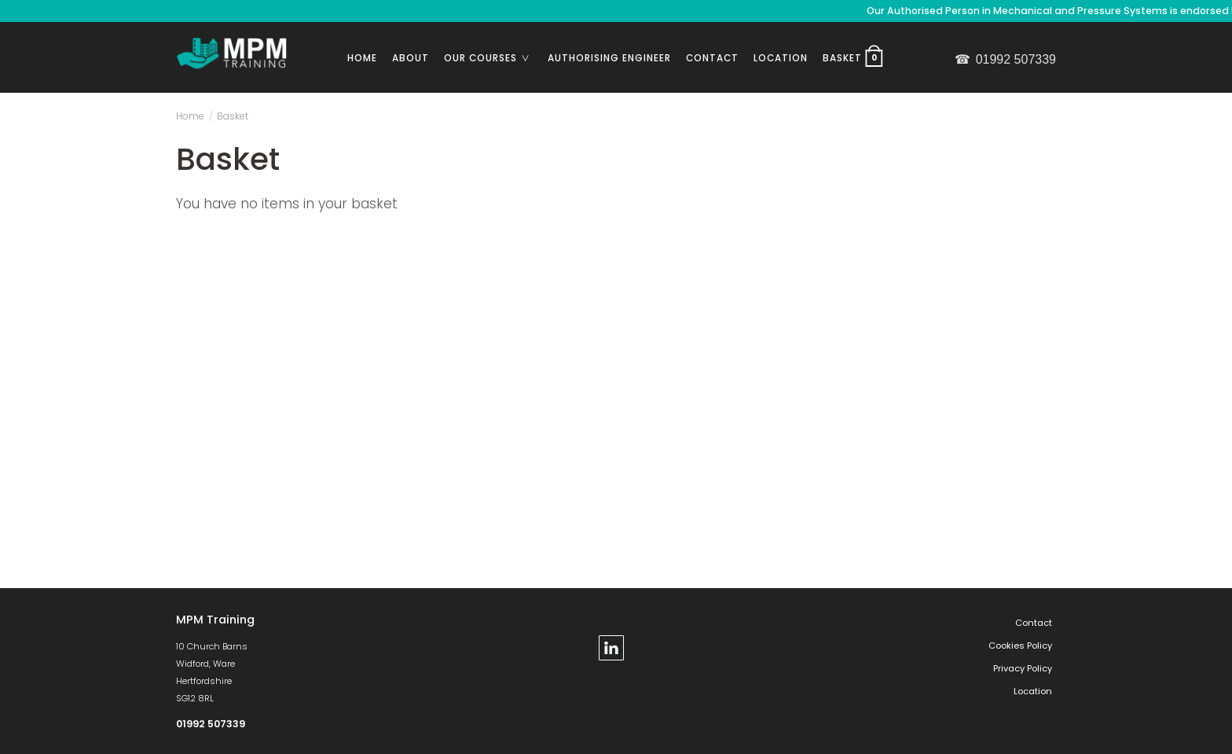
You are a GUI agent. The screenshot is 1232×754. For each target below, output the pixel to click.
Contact (712, 58)
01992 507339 (1004, 59)
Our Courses (492, 58)
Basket (854, 56)
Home (362, 58)
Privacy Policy (1022, 668)
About (410, 58)
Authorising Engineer (609, 58)
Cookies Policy (1020, 645)
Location (781, 58)
